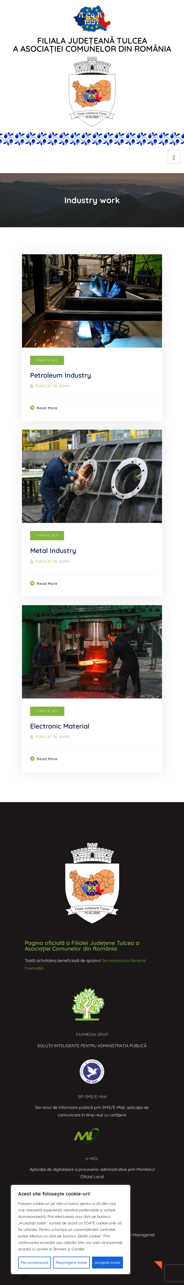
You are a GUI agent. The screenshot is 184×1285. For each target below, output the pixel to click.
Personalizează (34, 1262)
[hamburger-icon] (174, 157)
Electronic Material (61, 726)
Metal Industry (54, 550)
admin (64, 386)
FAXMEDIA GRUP (92, 1034)
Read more (47, 408)
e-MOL (92, 1158)
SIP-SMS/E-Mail (92, 1096)
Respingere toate (71, 1262)
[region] (70, 1229)
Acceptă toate (107, 1262)
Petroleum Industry (62, 375)
